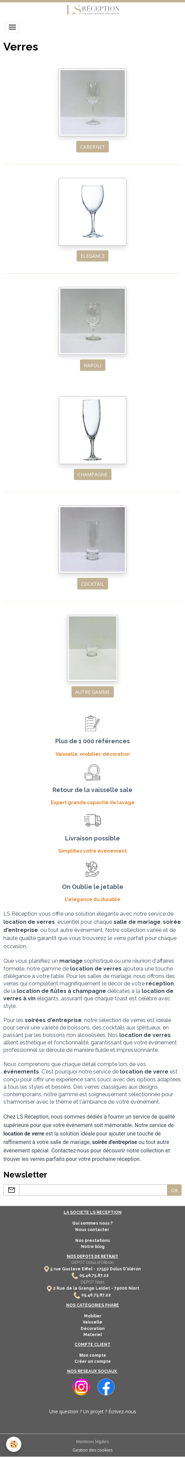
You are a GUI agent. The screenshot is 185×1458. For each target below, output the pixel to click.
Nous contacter (92, 1229)
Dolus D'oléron (125, 1269)
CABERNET (92, 147)
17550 (103, 1269)
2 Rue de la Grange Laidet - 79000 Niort (96, 1288)
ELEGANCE (93, 256)
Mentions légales (92, 1441)
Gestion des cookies (92, 1450)
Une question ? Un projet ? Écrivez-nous (92, 1411)
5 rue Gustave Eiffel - (73, 1269)
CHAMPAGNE (92, 474)
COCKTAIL (92, 584)
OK (174, 1190)
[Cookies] (13, 1444)
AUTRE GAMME (92, 692)
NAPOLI (92, 365)
